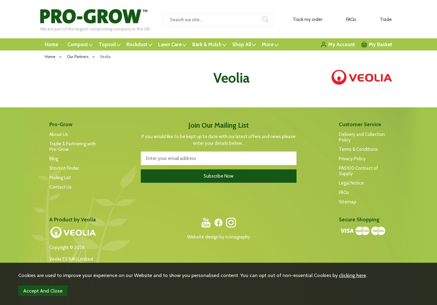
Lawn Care (170, 44)
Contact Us (60, 187)
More (268, 44)
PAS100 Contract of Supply (358, 170)
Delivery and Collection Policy (362, 137)
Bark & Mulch (207, 44)
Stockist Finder (64, 168)
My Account (341, 44)
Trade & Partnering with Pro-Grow (72, 146)
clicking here (352, 275)
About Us (58, 134)
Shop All (241, 44)
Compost (77, 44)
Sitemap (347, 202)
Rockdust (136, 44)
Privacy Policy (352, 158)
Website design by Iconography (218, 237)
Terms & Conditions (358, 149)
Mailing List (60, 177)
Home (51, 44)
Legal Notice (351, 183)
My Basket (380, 44)
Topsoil (107, 44)
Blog (53, 158)
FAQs (344, 192)
